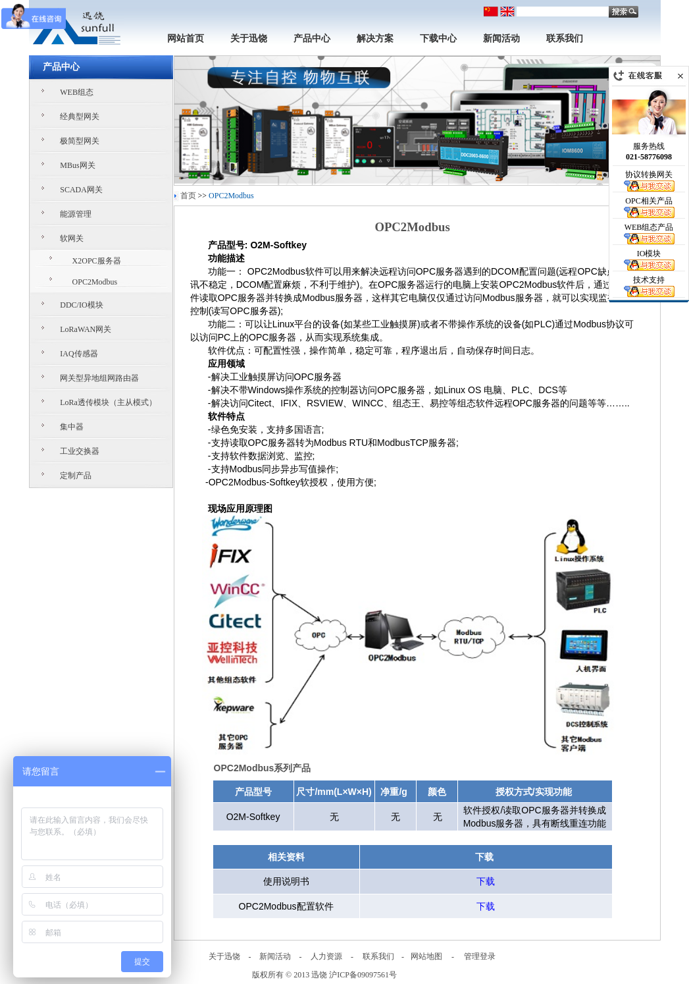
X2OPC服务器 (96, 260)
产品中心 (311, 38)
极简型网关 (79, 141)
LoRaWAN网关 (85, 329)
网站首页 (185, 38)
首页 (188, 195)
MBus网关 (77, 165)
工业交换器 (79, 451)
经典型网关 (79, 116)
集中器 (72, 426)
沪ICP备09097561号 (363, 974)
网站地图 (426, 956)
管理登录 (480, 956)
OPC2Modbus (95, 282)
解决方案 (375, 38)
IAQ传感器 (78, 353)
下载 (485, 881)
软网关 (72, 238)
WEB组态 (76, 92)
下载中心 (438, 38)
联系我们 (564, 38)
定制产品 (75, 475)
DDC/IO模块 (81, 305)
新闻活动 (501, 38)
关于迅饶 (248, 38)
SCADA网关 (81, 189)
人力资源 (326, 956)
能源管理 (75, 214)
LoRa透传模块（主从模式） (108, 402)
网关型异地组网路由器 (99, 378)
